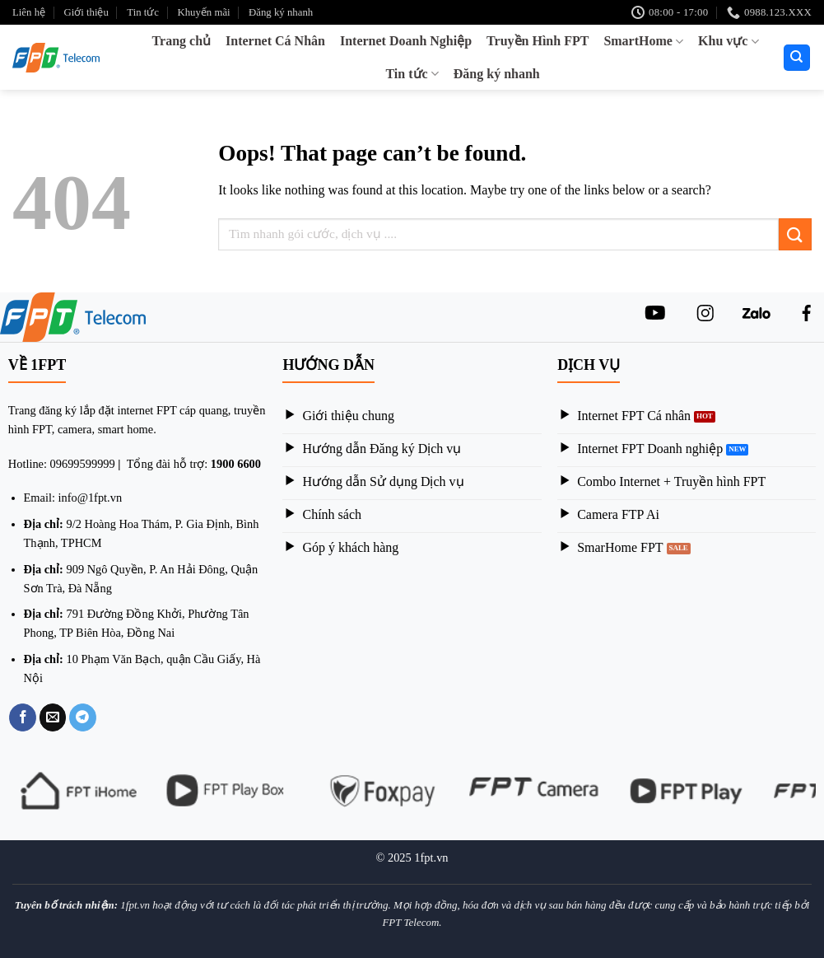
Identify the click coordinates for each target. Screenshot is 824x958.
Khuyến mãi (203, 12)
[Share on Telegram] (82, 717)
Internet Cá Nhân (275, 41)
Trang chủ (181, 41)
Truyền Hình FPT (537, 41)
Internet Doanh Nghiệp (406, 41)
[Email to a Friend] (53, 717)
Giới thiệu (85, 12)
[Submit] (795, 234)
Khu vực (728, 41)
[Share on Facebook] (22, 717)
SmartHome (643, 41)
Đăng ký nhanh (281, 12)
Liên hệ (28, 12)
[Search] (797, 58)
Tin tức (143, 12)
